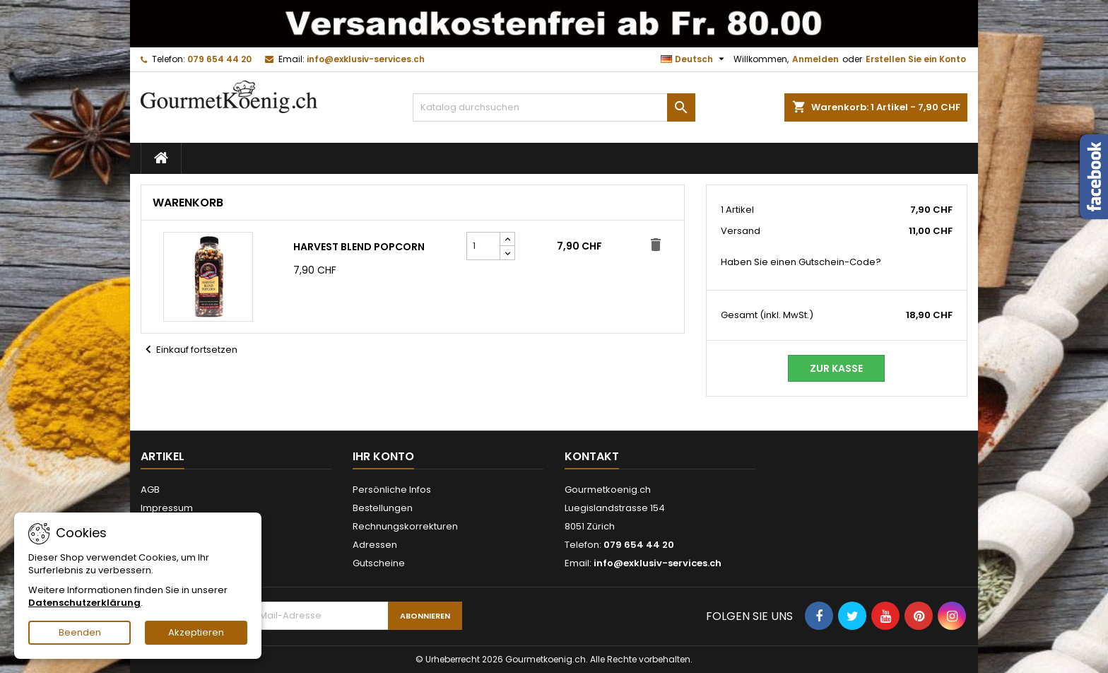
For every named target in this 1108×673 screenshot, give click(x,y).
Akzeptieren (196, 632)
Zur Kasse (836, 368)
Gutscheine (379, 563)
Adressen (375, 544)
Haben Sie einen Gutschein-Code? (801, 262)
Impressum (167, 508)
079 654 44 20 (219, 59)
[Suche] (554, 107)
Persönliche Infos (392, 489)
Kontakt (592, 456)
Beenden (80, 632)
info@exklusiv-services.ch (366, 59)
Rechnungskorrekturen (405, 526)
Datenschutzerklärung (84, 602)
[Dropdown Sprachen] (694, 59)
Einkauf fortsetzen (189, 350)
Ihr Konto (383, 456)
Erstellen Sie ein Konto (916, 59)
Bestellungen (383, 508)
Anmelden (815, 59)
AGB (150, 489)
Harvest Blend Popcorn (359, 246)
